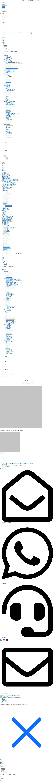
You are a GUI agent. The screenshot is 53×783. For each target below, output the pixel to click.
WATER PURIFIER (6, 209)
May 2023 (3, 8)
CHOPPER (7, 118)
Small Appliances (7, 124)
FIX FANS (4, 196)
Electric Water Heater (9, 64)
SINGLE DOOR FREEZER (10, 105)
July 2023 (3, 6)
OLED (6, 97)
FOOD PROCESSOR (9, 119)
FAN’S (5, 73)
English (5, 156)
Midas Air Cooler (8, 57)
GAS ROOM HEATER (9, 72)
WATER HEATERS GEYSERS (8, 61)
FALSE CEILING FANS (10, 77)
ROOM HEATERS (7, 70)
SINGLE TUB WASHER (11, 89)
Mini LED (7, 96)
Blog (5, 142)
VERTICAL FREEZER (9, 133)
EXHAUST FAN (5, 195)
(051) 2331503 (30, 0)
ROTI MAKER (8, 131)
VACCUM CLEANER (9, 132)
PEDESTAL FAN (8, 82)
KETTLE (7, 130)
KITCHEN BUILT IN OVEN (10, 114)
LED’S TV (5, 95)
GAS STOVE (8, 112)
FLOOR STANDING (9, 60)
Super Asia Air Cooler (9, 134)
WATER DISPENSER (7, 92)
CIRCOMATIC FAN (9, 78)
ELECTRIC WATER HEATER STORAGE (9, 182)
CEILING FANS (8, 75)
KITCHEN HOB (8, 115)
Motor (7, 128)
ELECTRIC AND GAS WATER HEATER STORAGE (14, 63)
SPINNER (7, 91)
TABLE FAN (7, 135)
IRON (6, 126)
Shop (6, 144)
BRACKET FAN (8, 74)
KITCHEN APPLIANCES (5, 222)
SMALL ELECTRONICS (9, 125)
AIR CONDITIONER (7, 59)
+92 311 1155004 (37, 0)
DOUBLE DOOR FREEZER (10, 103)
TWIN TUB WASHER (10, 90)
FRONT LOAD (8, 86)
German (7, 159)
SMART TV (7, 99)
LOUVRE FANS (9, 76)
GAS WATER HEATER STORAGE (8, 183)
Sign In (3, 37)
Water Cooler (5, 236)
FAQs (5, 147)
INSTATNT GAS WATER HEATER (11, 69)
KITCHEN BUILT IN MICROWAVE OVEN (12, 113)
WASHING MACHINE (7, 85)
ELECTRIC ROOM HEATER (10, 71)
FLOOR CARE (8, 127)
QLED (6, 98)
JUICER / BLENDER (9, 120)
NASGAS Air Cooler (9, 58)
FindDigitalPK (24, 704)
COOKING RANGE (6, 223)
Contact (6, 150)
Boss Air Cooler (8, 56)
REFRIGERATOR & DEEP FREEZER (9, 101)
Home (6, 139)
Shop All (4, 53)
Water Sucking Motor (7, 250)
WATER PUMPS (6, 83)
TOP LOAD (7, 87)
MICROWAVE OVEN (9, 117)
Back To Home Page (26, 383)
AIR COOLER (6, 55)
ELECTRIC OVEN (8, 111)
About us (6, 152)
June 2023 (3, 7)
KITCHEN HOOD (8, 116)
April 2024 (3, 4)
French (7, 158)
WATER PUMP (8, 84)
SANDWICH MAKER (6, 235)
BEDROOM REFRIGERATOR (10, 102)
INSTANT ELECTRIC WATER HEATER (12, 68)
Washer (7, 88)
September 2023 (4, 5)
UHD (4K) (7, 100)
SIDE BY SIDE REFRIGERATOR (11, 104)
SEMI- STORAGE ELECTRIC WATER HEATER (13, 62)
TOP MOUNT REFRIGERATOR (11, 106)
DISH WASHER (8, 110)
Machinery (7, 129)
